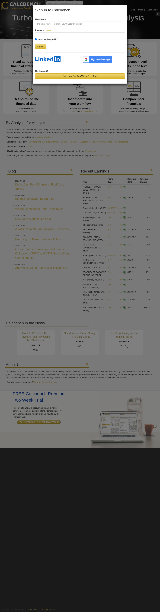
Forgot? (49, 30)
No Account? (41, 71)
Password (43, 30)
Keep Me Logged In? (48, 39)
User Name (40, 19)
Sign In (40, 46)
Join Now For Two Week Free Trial (80, 76)
